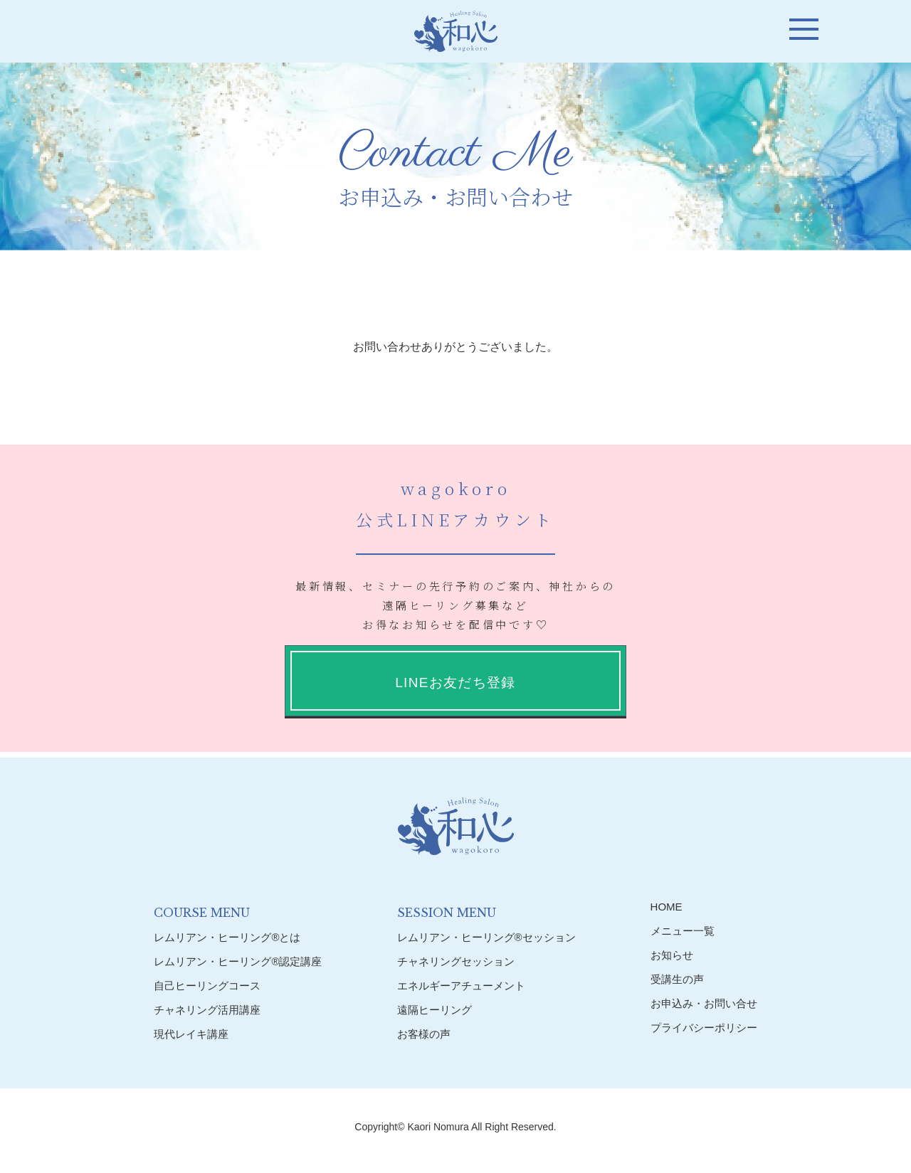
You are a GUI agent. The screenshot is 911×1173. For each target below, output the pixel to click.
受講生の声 (677, 979)
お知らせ (672, 955)
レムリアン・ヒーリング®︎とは (227, 937)
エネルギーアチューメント (461, 986)
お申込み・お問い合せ (704, 1003)
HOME (667, 907)
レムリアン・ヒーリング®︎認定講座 (238, 961)
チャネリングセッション (456, 961)
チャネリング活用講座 (207, 1010)
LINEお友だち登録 (455, 682)
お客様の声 (424, 1034)
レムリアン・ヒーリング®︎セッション (486, 937)
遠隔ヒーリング (434, 1010)
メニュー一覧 (683, 931)
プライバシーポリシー (704, 1027)
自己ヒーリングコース (207, 986)
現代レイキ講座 (191, 1034)
